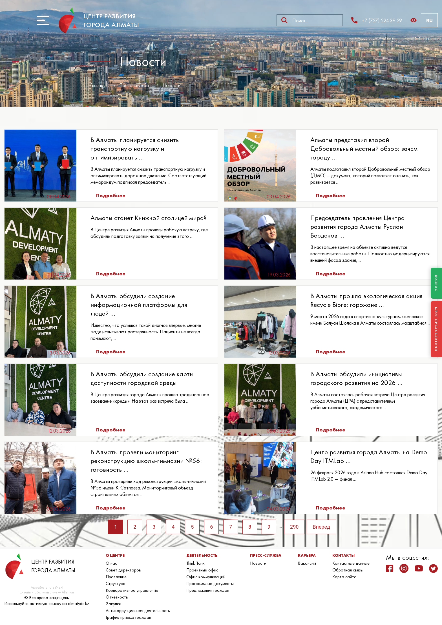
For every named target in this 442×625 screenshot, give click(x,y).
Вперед (321, 527)
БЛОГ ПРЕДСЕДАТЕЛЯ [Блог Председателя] (436, 329)
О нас (111, 563)
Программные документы (210, 583)
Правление (116, 577)
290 (294, 527)
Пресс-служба (134, 85)
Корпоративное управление (132, 590)
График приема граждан (128, 617)
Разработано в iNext (46, 587)
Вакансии (307, 563)
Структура (115, 583)
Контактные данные (351, 563)
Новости (172, 85)
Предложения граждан (207, 590)
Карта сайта (344, 577)
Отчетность (117, 597)
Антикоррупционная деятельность (138, 610)
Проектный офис (202, 570)
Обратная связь (347, 570)
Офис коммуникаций (206, 577)
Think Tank (195, 563)
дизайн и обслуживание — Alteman (47, 592)
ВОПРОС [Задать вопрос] (436, 283)
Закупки (113, 604)
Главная (97, 85)
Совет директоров (123, 570)
